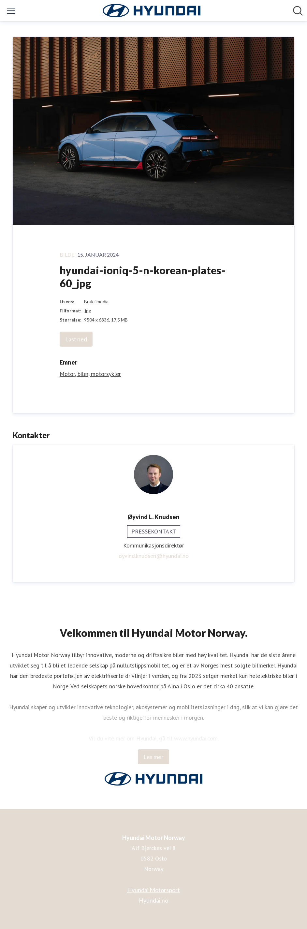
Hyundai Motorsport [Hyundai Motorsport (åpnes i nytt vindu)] (153, 889)
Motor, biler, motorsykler (90, 374)
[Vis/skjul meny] (11, 10)
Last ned (76, 339)
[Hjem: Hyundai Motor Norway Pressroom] (151, 10)
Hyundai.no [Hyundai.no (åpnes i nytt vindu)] (153, 900)
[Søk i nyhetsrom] (298, 11)
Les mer (153, 756)
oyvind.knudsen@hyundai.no (154, 556)
